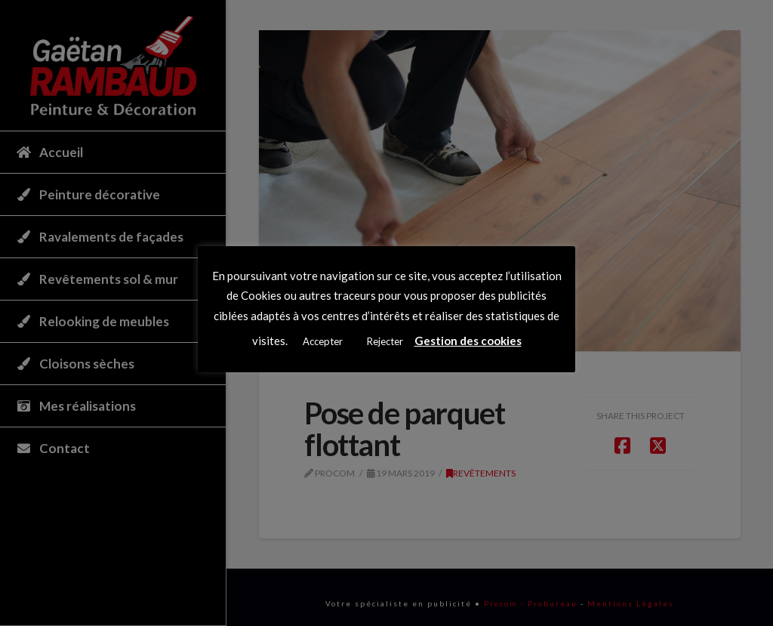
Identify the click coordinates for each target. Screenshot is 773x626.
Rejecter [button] (385, 341)
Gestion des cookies (468, 340)
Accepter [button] (323, 341)
